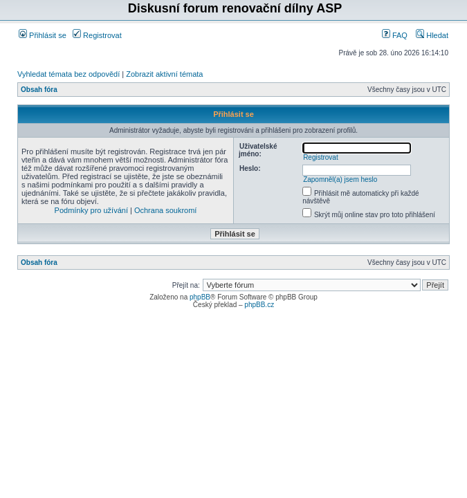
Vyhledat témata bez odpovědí (68, 74)
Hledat (432, 35)
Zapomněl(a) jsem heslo (340, 179)
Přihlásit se (42, 35)
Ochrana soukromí (165, 210)
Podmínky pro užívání (91, 210)
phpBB (200, 297)
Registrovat (97, 35)
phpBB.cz (259, 304)
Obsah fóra (39, 89)
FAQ (395, 35)
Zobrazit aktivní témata (164, 74)
